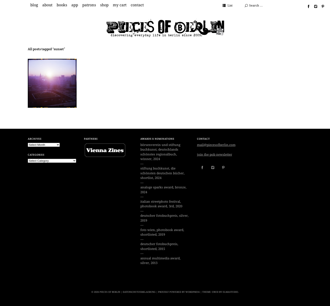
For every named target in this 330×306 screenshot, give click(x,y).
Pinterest (321, 6)
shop (104, 5)
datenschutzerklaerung (139, 292)
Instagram (314, 6)
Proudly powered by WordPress (179, 292)
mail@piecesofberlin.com (216, 145)
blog (34, 5)
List (230, 5)
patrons (89, 5)
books (62, 5)
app (74, 5)
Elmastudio (230, 292)
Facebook (306, 6)
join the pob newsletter (214, 154)
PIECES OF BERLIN (110, 292)
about (47, 5)
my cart (119, 5)
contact (137, 5)
